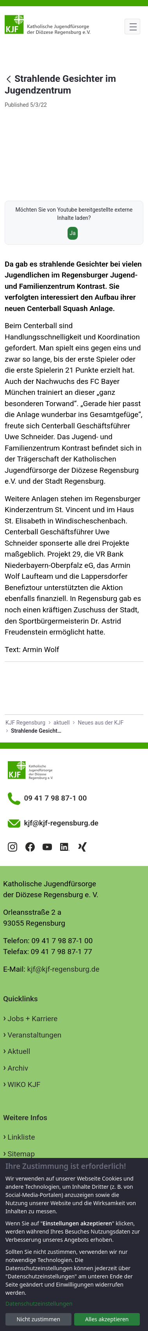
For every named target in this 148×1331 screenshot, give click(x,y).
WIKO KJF (23, 1084)
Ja (72, 233)
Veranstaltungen (34, 1035)
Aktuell (18, 1051)
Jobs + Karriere (32, 1018)
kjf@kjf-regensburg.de (63, 969)
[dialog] (74, 1244)
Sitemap (21, 1153)
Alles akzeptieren (106, 1319)
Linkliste (21, 1137)
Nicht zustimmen (38, 1319)
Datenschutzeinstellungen (39, 1303)
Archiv (17, 1068)
